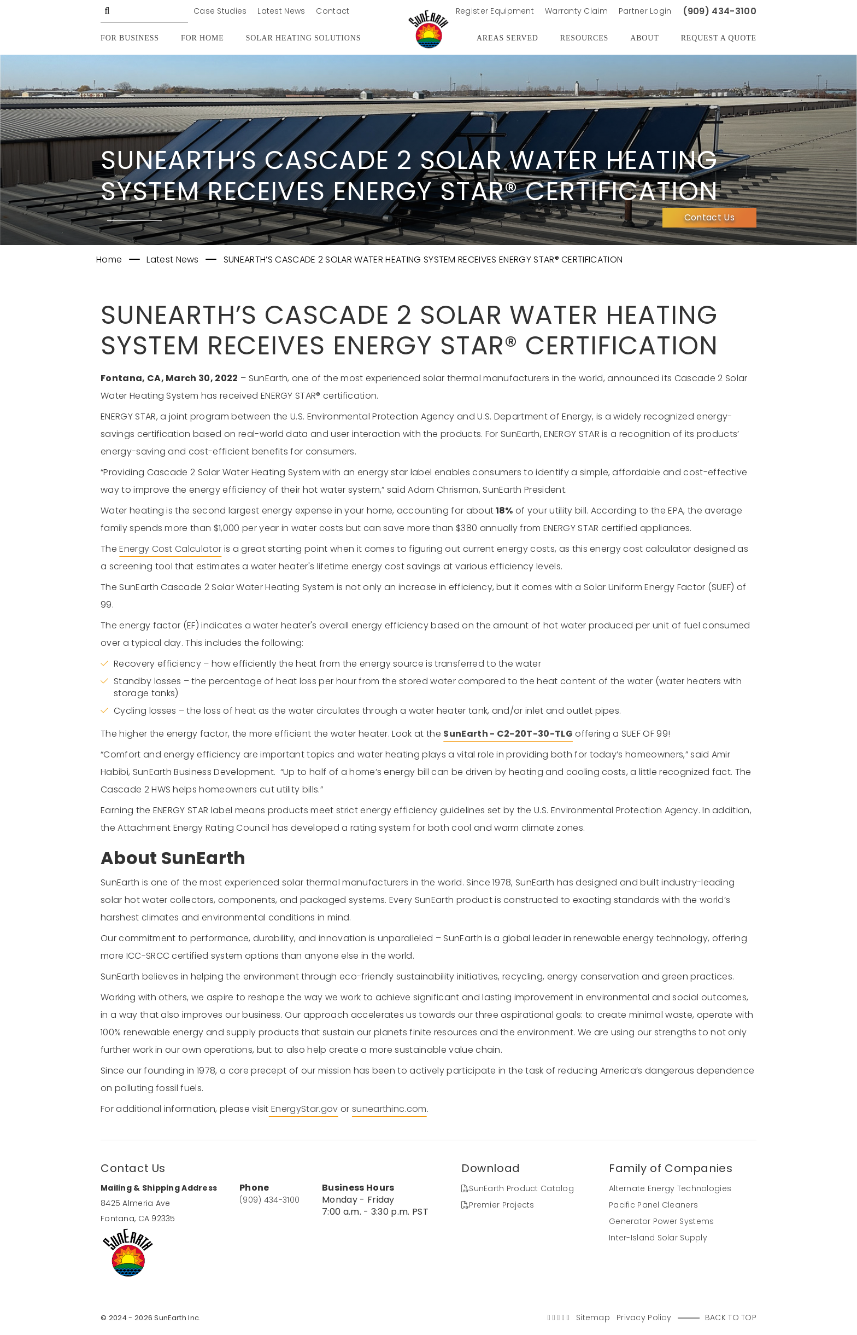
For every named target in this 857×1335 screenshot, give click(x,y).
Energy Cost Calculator (170, 549)
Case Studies (219, 10)
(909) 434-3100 (719, 11)
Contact (332, 10)
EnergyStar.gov (303, 1109)
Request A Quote (718, 38)
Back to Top (730, 1317)
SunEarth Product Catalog (517, 1188)
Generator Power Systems (661, 1221)
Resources (584, 38)
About (644, 38)
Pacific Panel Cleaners (653, 1204)
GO (107, 11)
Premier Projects (498, 1204)
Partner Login (645, 10)
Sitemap (593, 1317)
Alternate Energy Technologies (670, 1188)
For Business (130, 38)
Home (110, 259)
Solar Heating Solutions (303, 38)
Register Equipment (495, 10)
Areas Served (507, 38)
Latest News (281, 10)
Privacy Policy (644, 1317)
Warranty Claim (576, 10)
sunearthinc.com (389, 1109)
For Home (202, 38)
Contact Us (709, 217)
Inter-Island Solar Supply (658, 1237)
